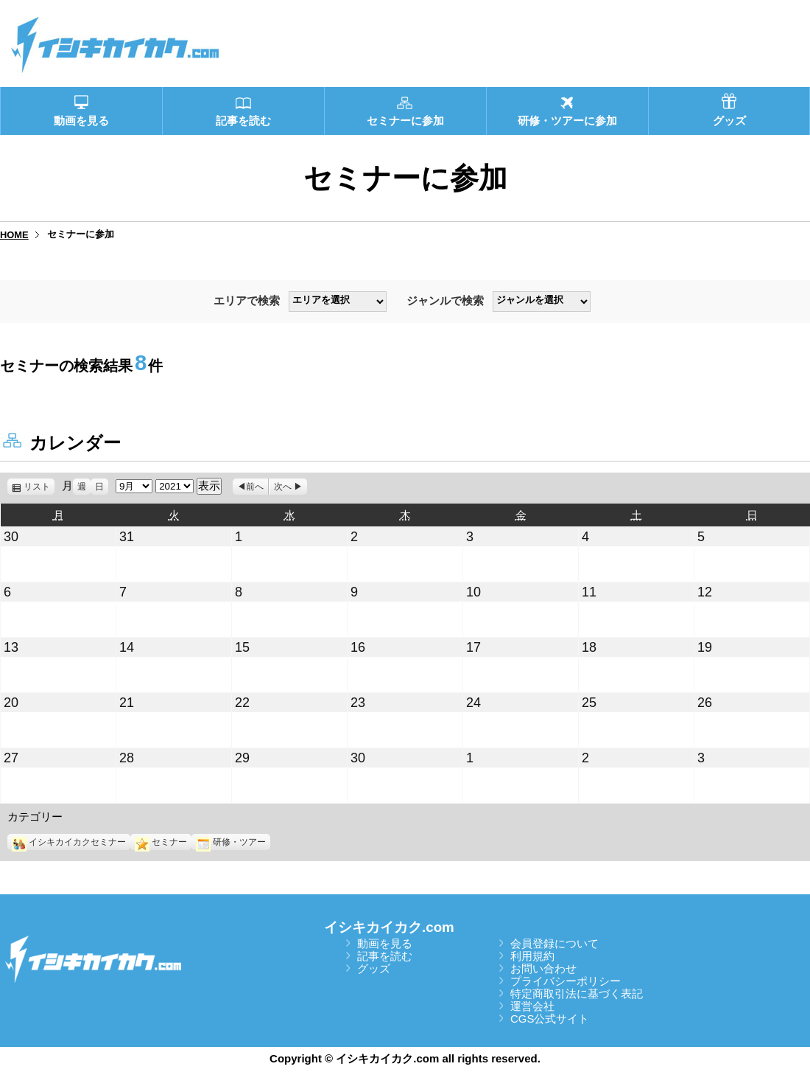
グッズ (373, 968)
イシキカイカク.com (389, 927)
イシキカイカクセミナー (69, 842)
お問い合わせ (543, 968)
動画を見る (384, 943)
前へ (255, 486)
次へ (283, 486)
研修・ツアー (231, 842)
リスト (39, 486)
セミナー (161, 842)
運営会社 (532, 1006)
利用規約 (532, 956)
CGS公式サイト (550, 1018)
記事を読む (384, 956)
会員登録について (554, 943)
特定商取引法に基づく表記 (576, 993)
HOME (14, 234)
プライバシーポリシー (565, 981)
